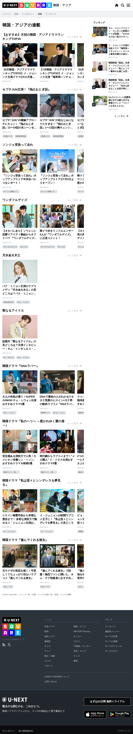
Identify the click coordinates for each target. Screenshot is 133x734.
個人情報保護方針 (26, 731)
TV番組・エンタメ (82, 646)
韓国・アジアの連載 (63, 595)
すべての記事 (111, 636)
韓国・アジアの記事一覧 (42, 595)
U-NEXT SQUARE (9, 595)
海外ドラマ (49, 636)
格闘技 (47, 641)
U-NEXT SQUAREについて (56, 676)
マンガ (47, 661)
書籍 (76, 661)
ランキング (50, 14)
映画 (46, 631)
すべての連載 (111, 641)
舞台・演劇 (49, 656)
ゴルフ (77, 641)
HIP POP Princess (82, 631)
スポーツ (48, 666)
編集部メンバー (112, 631)
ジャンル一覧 (24, 595)
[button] (128, 5)
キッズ (77, 656)
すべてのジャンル (113, 646)
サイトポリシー (8, 731)
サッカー (78, 636)
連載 (40, 14)
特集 (16, 14)
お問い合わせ (50, 681)
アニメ (47, 651)
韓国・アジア (80, 626)
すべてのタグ (111, 651)
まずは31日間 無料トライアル (107, 701)
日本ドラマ (49, 626)
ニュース (6, 14)
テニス (47, 646)
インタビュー (28, 14)
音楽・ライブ (80, 651)
